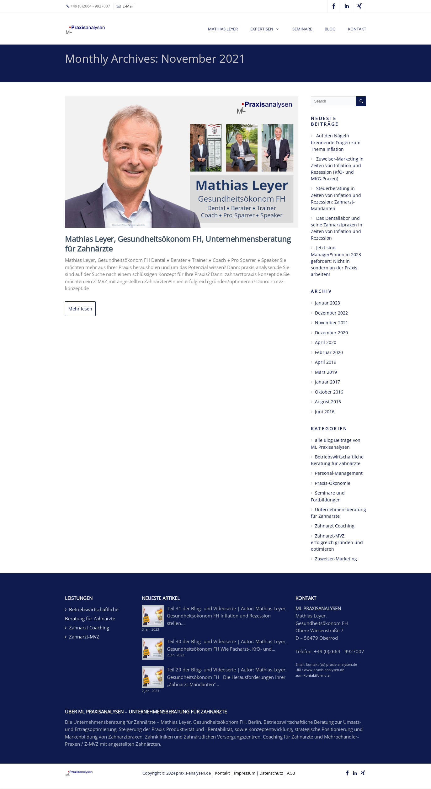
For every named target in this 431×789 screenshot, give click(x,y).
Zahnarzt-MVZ (84, 636)
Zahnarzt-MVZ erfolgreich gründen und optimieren (337, 542)
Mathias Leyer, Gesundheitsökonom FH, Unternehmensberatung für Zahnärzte (178, 244)
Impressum (244, 773)
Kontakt (222, 773)
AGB (291, 773)
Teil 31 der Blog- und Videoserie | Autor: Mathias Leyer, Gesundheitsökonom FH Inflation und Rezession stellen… (227, 615)
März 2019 (326, 372)
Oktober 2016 (329, 392)
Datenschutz (271, 773)
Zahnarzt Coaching (334, 526)
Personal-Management (339, 473)
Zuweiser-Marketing (336, 559)
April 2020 (325, 342)
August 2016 (328, 402)
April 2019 (325, 362)
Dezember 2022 (331, 313)
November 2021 (331, 323)
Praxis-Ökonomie (332, 483)
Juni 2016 (324, 412)
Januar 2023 (327, 303)
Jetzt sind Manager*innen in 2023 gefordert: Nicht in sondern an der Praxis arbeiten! (336, 261)
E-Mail (128, 6)
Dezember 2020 (331, 333)
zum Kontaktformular (313, 675)
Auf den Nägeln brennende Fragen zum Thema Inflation (335, 142)
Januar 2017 (327, 382)
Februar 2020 (329, 352)
